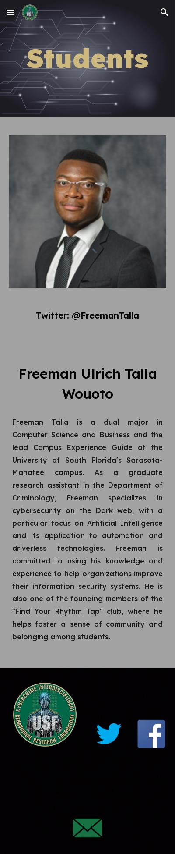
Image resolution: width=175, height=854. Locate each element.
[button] (10, 12)
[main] (88, 58)
